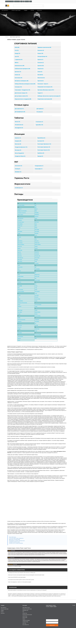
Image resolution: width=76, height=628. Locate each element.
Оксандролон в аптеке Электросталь (17, 540)
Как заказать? (5, 10)
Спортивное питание (9, 1)
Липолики (27, 1)
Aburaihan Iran (25, 610)
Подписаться (52, 625)
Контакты (39, 10)
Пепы (30, 1)
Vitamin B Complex (26, 620)
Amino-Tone (25, 616)
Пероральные (17, 1)
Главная (2, 605)
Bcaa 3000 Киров (12, 537)
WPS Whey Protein (26, 607)
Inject (21, 1)
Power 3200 (25, 617)
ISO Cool (24, 623)
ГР (23, 1)
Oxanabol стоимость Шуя (14, 541)
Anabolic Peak (25, 621)
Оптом (32, 10)
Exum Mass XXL (26, 624)
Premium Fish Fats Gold (27, 614)
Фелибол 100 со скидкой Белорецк (16, 543)
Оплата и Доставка (16, 10)
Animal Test (25, 613)
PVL (23, 611)
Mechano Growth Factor (27, 608)
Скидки (25, 10)
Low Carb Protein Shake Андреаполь (16, 538)
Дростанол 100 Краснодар (14, 539)
